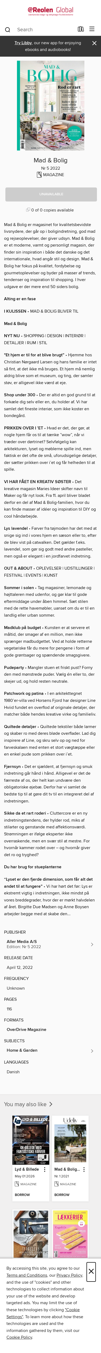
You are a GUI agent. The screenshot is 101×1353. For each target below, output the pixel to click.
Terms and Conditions (26, 1275)
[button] (51, 194)
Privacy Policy (69, 1275)
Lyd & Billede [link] (27, 1169)
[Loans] (81, 30)
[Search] (7, 29)
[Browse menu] (92, 29)
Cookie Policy (19, 1337)
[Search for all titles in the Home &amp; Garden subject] (50, 1051)
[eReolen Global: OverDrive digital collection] (50, 11)
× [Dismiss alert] (94, 43)
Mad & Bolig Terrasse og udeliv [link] (67, 1169)
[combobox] (39, 29)
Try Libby (23, 43)
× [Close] (91, 1272)
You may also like (29, 1104)
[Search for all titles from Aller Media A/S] (50, 944)
